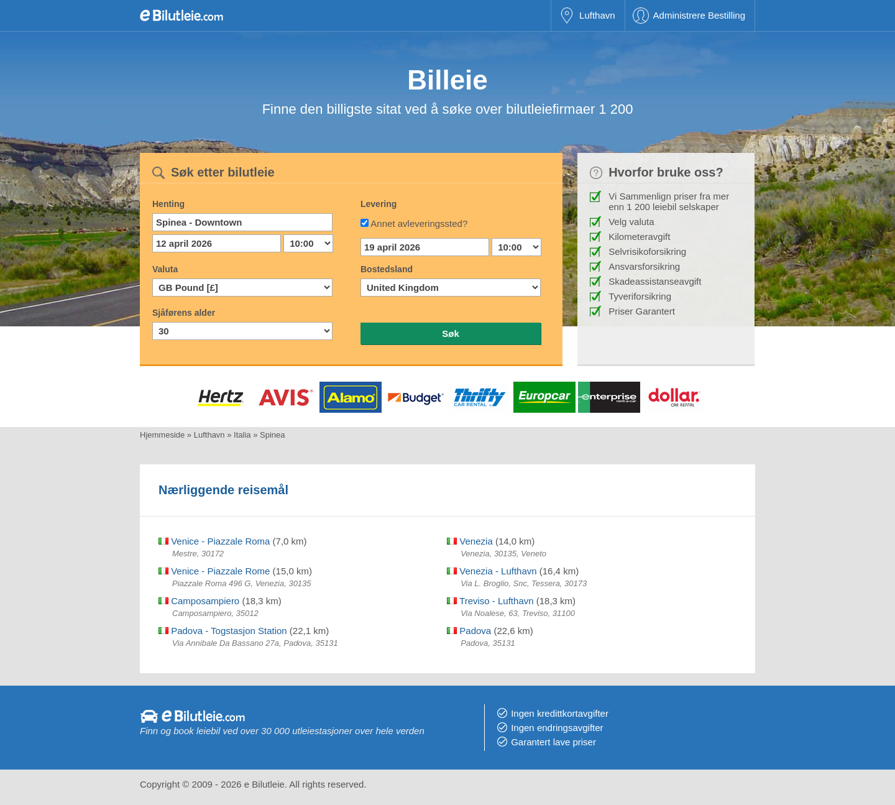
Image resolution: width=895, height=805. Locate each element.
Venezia (470, 541)
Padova (469, 630)
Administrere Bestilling (699, 15)
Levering (378, 204)
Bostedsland (386, 269)
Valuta (165, 269)
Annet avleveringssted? (418, 223)
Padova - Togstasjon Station (222, 630)
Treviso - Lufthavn (490, 601)
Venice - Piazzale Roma (214, 541)
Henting (168, 204)
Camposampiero (198, 601)
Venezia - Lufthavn (491, 571)
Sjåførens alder (183, 313)
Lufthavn (597, 15)
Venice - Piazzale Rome (214, 571)
